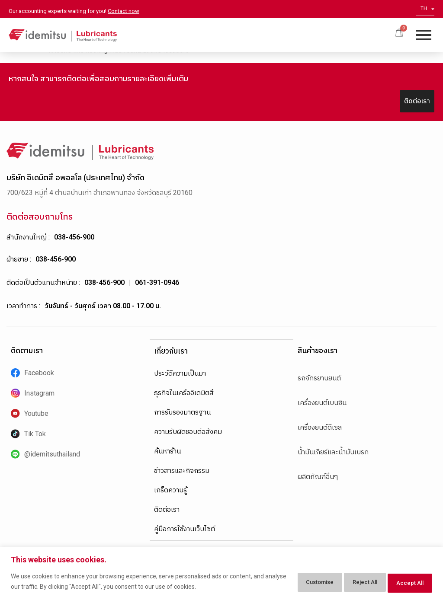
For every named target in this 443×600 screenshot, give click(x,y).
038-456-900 (74, 237)
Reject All (350, 582)
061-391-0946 (157, 282)
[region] (221, 574)
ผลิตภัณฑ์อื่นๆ (318, 476)
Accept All (406, 582)
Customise (292, 582)
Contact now (123, 11)
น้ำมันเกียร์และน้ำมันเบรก (333, 452)
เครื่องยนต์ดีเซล (320, 427)
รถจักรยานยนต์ (319, 378)
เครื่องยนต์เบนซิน (322, 403)
